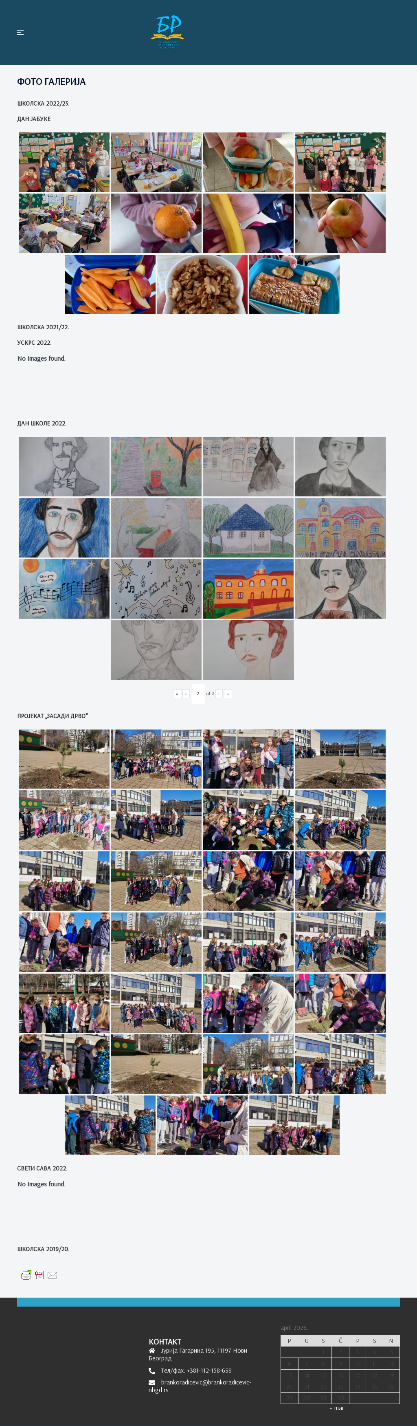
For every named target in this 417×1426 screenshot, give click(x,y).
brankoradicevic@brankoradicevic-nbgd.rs (200, 1386)
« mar (336, 1408)
